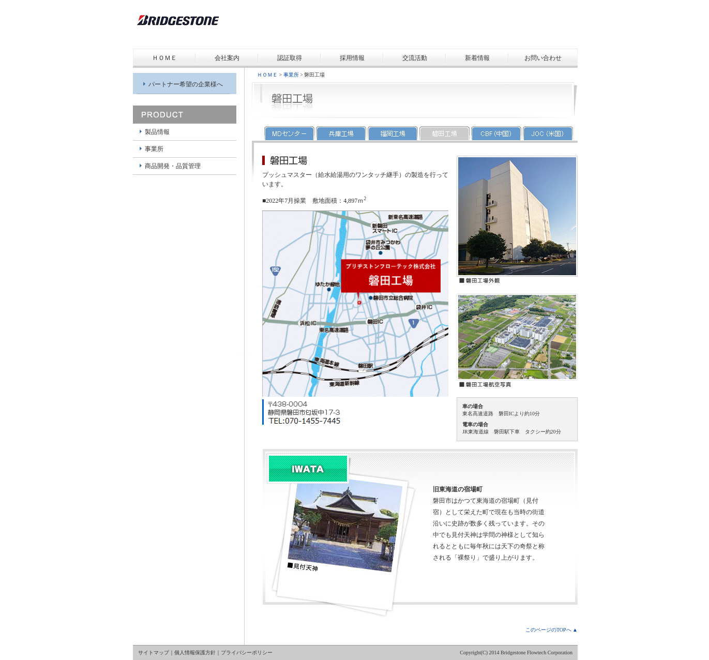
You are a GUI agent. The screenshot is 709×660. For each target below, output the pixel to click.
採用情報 (352, 58)
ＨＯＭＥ (164, 58)
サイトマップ (153, 652)
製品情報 (157, 132)
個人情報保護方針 (195, 652)
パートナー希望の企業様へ (185, 84)
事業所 (154, 149)
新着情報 (477, 58)
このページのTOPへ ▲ (551, 630)
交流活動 (414, 58)
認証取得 (289, 58)
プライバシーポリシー (247, 652)
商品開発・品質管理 (173, 166)
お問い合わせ (543, 58)
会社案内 (227, 58)
